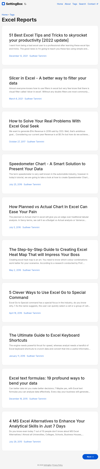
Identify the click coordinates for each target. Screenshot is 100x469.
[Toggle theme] (25, 4)
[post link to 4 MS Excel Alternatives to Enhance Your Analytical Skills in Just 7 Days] (50, 431)
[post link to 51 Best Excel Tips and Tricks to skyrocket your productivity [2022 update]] (50, 45)
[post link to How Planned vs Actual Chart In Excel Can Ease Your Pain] (50, 217)
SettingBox (12, 4)
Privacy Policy (57, 465)
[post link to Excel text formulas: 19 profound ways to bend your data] (50, 388)
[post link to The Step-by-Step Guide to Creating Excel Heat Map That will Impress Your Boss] (50, 259)
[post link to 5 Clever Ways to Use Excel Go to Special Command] (50, 302)
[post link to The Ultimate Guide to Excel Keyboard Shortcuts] (50, 345)
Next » (90, 457)
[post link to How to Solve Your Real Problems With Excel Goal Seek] (50, 131)
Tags (12, 14)
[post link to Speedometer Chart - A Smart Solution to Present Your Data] (50, 174)
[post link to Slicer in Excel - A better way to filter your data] (50, 88)
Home (5, 14)
